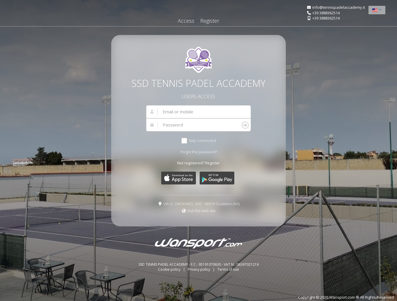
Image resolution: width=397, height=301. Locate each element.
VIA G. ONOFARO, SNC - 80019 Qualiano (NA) (201, 203)
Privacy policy (199, 269)
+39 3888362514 (326, 12)
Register (209, 20)
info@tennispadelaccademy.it (338, 7)
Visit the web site (201, 210)
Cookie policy (169, 269)
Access (186, 20)
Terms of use (228, 269)
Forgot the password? (198, 151)
